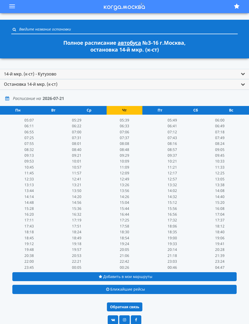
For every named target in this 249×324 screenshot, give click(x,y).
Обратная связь (124, 306)
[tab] (124, 74)
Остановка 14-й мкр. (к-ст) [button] (31, 84)
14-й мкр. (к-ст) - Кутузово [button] (30, 74)
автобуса (129, 42)
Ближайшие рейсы (125, 289)
